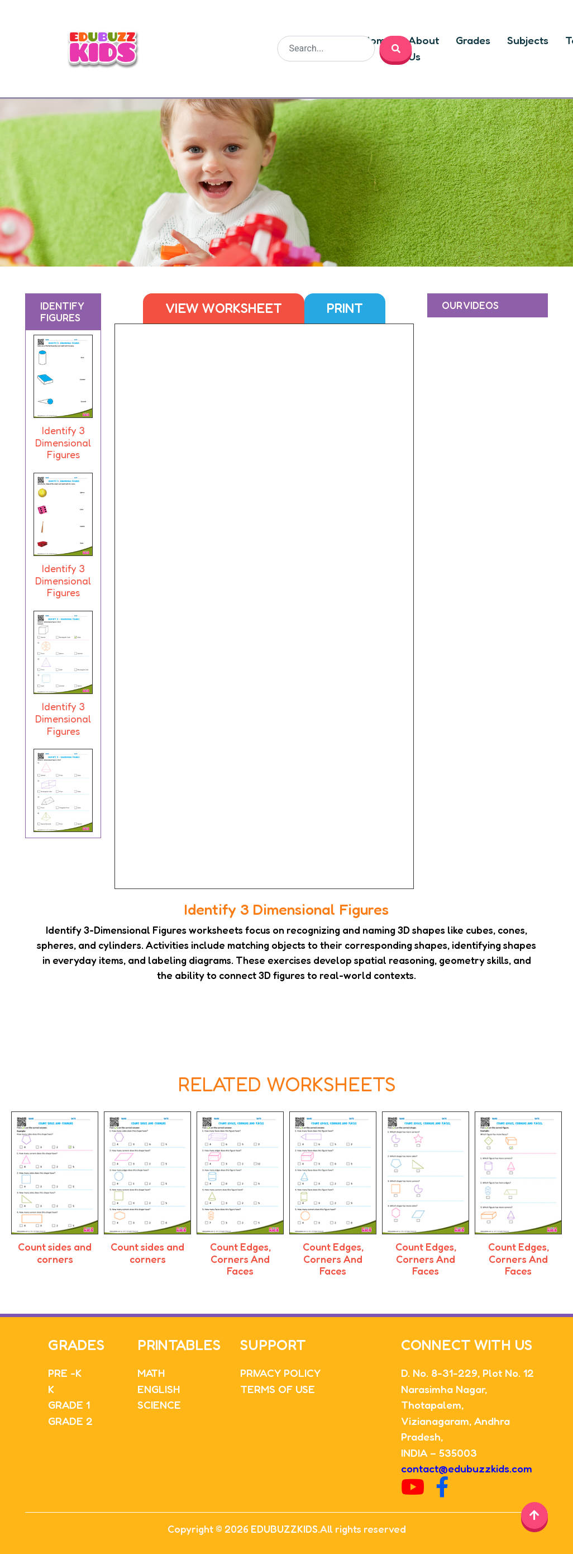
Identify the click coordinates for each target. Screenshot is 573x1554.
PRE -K (65, 1372)
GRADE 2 (70, 1420)
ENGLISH (158, 1388)
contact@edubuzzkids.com (466, 1468)
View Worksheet (223, 308)
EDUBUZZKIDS (284, 1529)
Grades (473, 40)
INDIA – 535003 (439, 1452)
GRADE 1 (69, 1404)
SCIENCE (159, 1404)
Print (345, 308)
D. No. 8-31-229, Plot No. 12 (467, 1372)
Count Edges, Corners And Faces (240, 1259)
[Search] (326, 48)
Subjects (528, 40)
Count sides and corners (55, 1253)
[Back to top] (534, 1515)
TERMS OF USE (277, 1388)
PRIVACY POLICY (280, 1372)
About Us (424, 48)
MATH (151, 1372)
